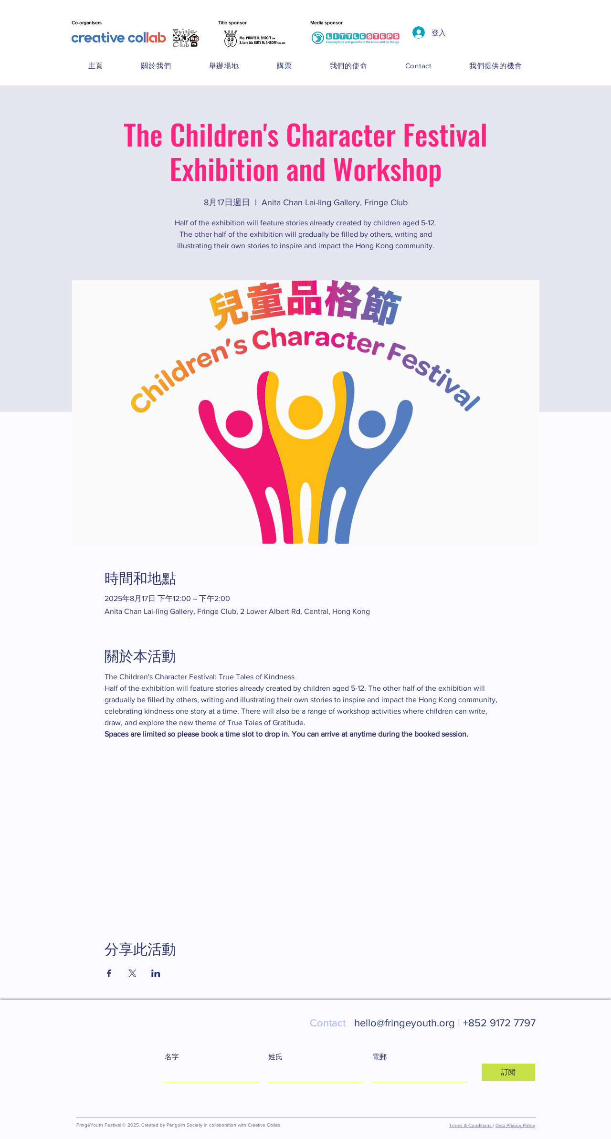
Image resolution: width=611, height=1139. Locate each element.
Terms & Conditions (471, 1125)
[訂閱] (508, 1072)
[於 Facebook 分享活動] (109, 973)
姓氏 (275, 1056)
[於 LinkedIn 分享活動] (155, 973)
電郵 (379, 1056)
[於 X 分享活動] (132, 973)
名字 (172, 1056)
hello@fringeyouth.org (386, 1022)
